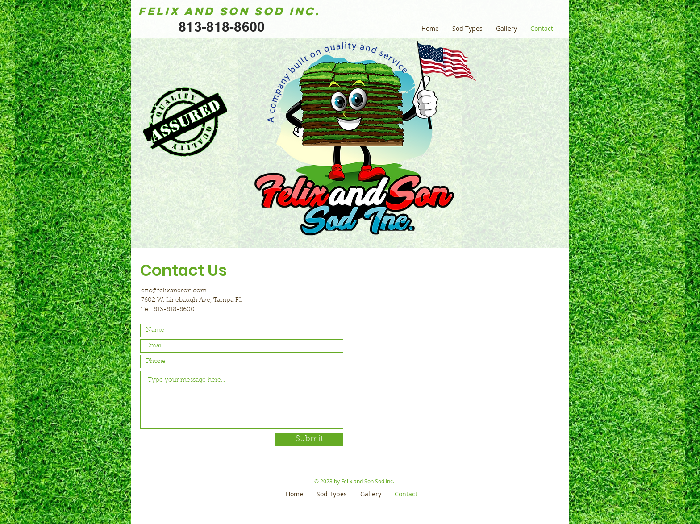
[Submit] (309, 439)
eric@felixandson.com (174, 291)
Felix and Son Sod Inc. (229, 11)
